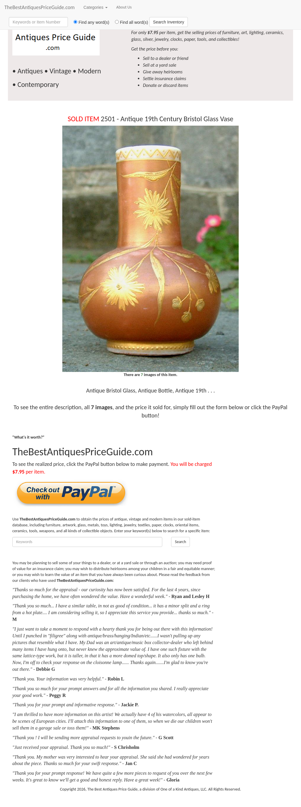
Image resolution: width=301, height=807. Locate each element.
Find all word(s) (129, 22)
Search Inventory (168, 22)
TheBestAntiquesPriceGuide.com (39, 7)
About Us (124, 7)
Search (180, 541)
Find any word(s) (89, 22)
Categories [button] (95, 7)
